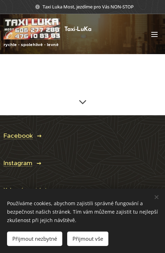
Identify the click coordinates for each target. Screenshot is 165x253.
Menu (154, 34)
